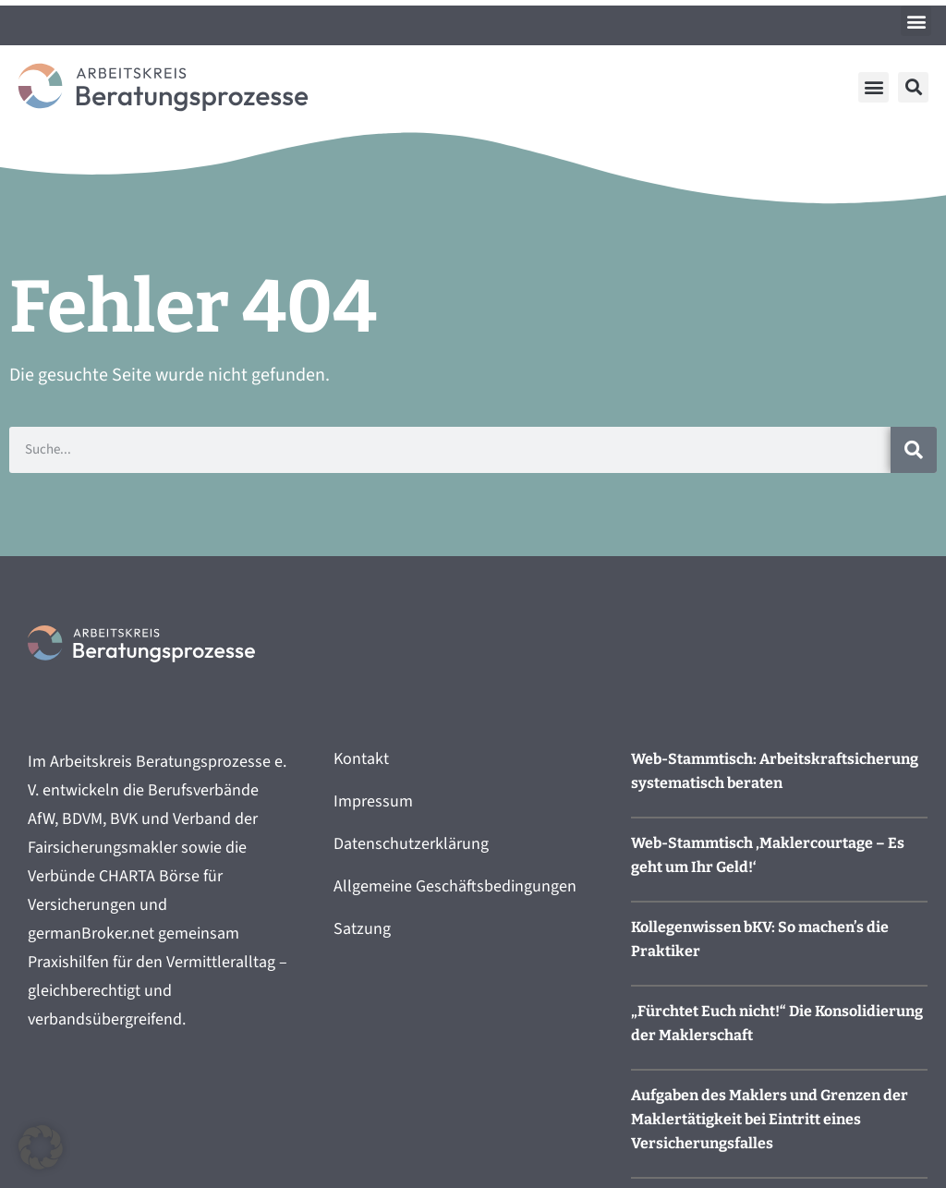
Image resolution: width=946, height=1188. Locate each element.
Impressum (373, 801)
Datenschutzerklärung (411, 843)
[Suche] (914, 450)
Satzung (362, 928)
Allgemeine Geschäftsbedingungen (455, 886)
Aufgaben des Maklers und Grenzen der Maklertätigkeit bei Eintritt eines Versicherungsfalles (769, 1119)
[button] (916, 21)
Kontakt (361, 758)
